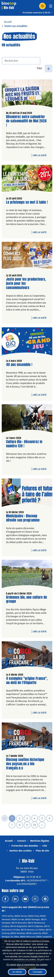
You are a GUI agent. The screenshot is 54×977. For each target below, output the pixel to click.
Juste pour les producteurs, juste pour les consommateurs (26, 283)
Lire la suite (40, 155)
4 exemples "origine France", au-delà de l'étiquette (27, 680)
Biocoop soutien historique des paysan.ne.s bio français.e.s (25, 764)
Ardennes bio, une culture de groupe (26, 599)
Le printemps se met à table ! (27, 202)
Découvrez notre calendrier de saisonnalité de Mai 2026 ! (26, 121)
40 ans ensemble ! (19, 365)
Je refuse (17, 972)
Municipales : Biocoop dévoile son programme (23, 518)
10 (34, 825)
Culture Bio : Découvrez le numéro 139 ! (24, 444)
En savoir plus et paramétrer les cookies (27, 964)
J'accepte (37, 972)
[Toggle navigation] (50, 7)
